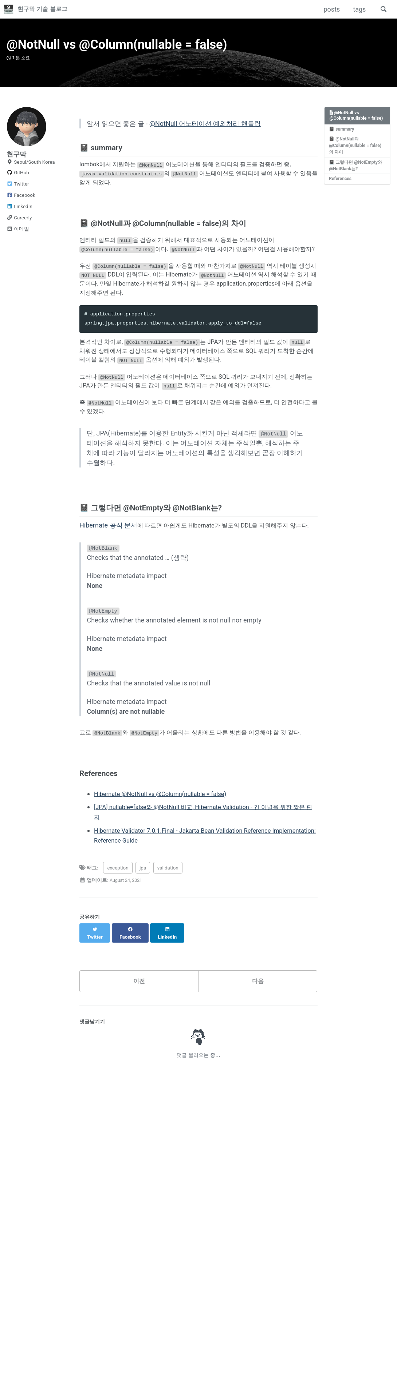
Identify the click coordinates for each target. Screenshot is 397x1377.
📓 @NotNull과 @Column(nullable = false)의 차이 (356, 159)
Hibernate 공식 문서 (108, 582)
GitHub (18, 179)
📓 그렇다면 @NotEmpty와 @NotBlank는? (356, 180)
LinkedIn (19, 212)
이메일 (18, 235)
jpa (142, 950)
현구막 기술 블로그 (47, 9)
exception (117, 950)
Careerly (19, 224)
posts (330, 9)
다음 (257, 1057)
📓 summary (342, 142)
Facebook (21, 201)
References (341, 193)
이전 (139, 1057)
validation (167, 950)
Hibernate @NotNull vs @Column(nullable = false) (166, 877)
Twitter (18, 190)
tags (357, 9)
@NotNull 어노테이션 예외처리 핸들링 (205, 131)
